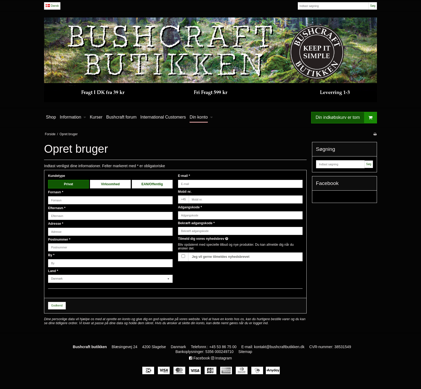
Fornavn (55, 192)
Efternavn (57, 208)
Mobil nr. (184, 192)
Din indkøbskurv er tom (346, 117)
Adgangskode (190, 207)
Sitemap (245, 351)
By (51, 255)
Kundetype (56, 176)
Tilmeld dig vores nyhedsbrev (222, 239)
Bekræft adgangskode (196, 223)
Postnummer (59, 239)
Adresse (55, 224)
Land (53, 271)
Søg (372, 5)
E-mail (184, 176)
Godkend (57, 305)
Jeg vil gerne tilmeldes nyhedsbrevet (220, 257)
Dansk (52, 5)
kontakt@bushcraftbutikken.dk (279, 347)
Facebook (199, 358)
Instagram (221, 358)
